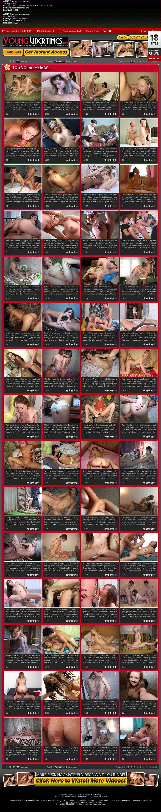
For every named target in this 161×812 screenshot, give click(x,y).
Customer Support (75, 800)
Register (155, 31)
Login (144, 31)
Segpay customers (103, 800)
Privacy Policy (61, 800)
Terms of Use (49, 800)
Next (155, 61)
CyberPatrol (28, 800)
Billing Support (88, 800)
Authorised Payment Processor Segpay (137, 800)
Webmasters (116, 800)
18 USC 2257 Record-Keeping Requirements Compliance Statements (80, 796)
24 (10, 61)
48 (14, 61)
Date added (71, 61)
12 (6, 61)
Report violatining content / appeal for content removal (80, 802)
